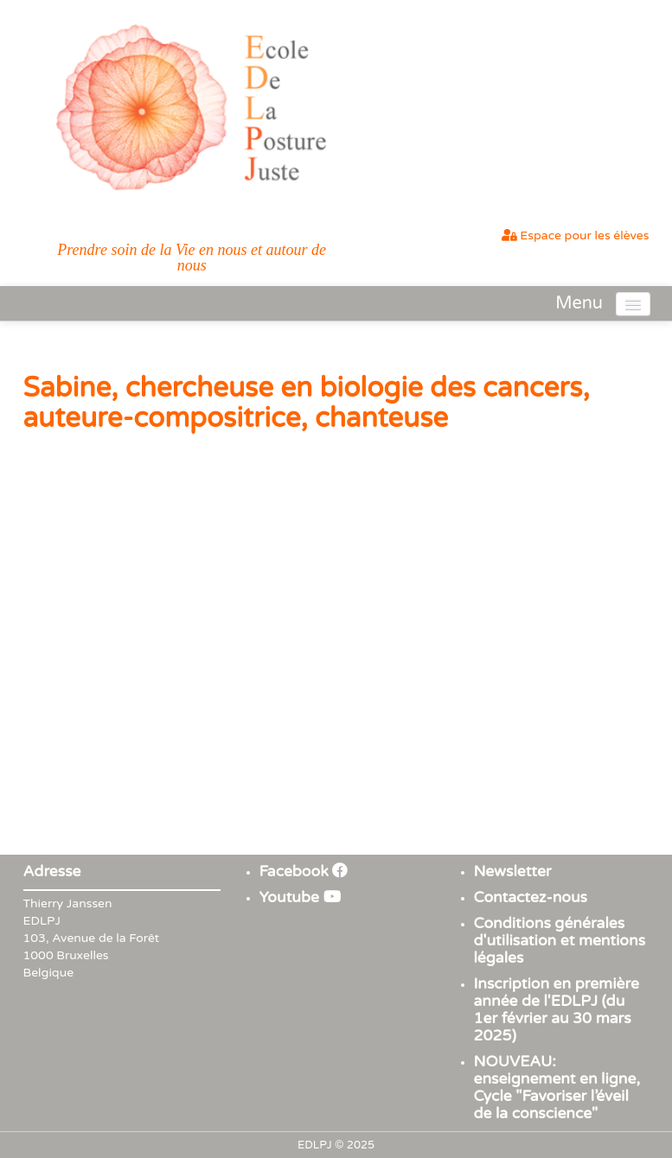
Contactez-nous (531, 897)
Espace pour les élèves (576, 235)
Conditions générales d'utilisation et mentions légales (560, 940)
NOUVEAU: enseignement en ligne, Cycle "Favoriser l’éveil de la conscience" (557, 1088)
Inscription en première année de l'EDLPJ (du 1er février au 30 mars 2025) (556, 1010)
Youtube (300, 897)
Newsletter (513, 871)
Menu (579, 303)
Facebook (304, 871)
